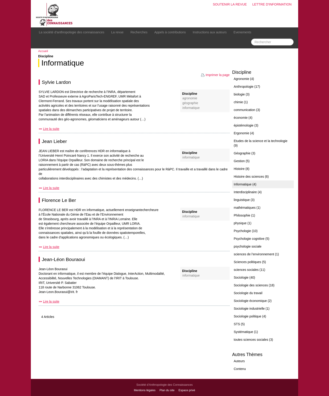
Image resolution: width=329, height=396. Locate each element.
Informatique (62, 63)
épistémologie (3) (246, 125)
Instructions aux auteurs (210, 32)
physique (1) (242, 223)
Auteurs (239, 361)
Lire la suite (51, 129)
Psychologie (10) (245, 231)
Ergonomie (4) (244, 133)
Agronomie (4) (244, 79)
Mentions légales (145, 390)
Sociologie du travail (248, 293)
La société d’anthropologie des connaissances (71, 32)
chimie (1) (241, 102)
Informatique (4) (245, 184)
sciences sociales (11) (249, 270)
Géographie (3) (244, 153)
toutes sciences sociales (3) (253, 339)
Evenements (242, 32)
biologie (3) (241, 94)
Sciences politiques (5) (250, 262)
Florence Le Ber (59, 200)
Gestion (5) (241, 161)
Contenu (240, 369)
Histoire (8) (241, 169)
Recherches (139, 32)
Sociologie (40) (244, 277)
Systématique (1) (246, 332)
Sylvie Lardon (56, 82)
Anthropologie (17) (247, 86)
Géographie (190, 103)
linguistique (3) (244, 200)
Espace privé (186, 390)
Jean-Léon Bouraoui (63, 259)
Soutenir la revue (230, 4)
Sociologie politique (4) (250, 316)
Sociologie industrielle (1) (251, 308)
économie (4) (243, 117)
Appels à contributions (170, 32)
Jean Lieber (54, 141)
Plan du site (167, 390)
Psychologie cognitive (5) (251, 238)
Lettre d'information (272, 4)
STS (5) (239, 324)
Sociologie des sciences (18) (254, 285)
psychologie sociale (247, 246)
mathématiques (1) (247, 207)
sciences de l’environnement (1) (256, 254)
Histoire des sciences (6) (251, 176)
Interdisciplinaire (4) (248, 192)
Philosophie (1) (244, 215)
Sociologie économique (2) (253, 301)
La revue (117, 32)
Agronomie (189, 98)
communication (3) (247, 110)
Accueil (43, 51)
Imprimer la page (215, 75)
